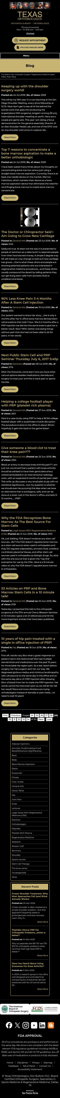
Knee (14, 804)
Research (16, 842)
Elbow (15, 768)
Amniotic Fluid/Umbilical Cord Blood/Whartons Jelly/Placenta (26, 749)
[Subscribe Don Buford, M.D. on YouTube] (34, 1025)
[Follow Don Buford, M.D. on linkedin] (42, 1025)
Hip (14, 647)
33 (23, 719)
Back (14, 755)
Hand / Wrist (18, 790)
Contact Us (45, 1066)
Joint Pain (17, 799)
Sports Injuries (18, 859)
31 (14, 719)
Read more (10, 137)
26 (41, 715)
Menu (29, 56)
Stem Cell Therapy (20, 864)
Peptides (16, 828)
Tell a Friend (29, 1066)
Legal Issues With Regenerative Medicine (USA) (27, 814)
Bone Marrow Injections (23, 764)
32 (19, 719)
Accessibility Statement (30, 1069)
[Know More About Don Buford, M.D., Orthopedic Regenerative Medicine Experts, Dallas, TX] (30, 13)
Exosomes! (17, 773)
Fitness (15, 777)
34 (28, 719)
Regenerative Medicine (23, 837)
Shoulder (16, 855)
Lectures (16, 808)
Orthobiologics (19, 824)
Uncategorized (19, 872)
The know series (19, 868)
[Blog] (50, 1025)
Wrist (14, 877)
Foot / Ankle (17, 782)
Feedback (13, 1066)
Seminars (18, 364)
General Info (19, 241)
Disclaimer (22, 1062)
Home (10, 1062)
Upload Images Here (31, 47)
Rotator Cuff (18, 846)
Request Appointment (32, 40)
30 (10, 719)
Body (14, 760)
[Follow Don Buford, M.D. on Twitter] (17, 1025)
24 (32, 715)
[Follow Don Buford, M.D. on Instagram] (25, 1025)
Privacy (36, 1062)
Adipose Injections (20, 744)
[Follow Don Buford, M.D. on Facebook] (9, 1025)
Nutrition (16, 820)
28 (51, 715)
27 (46, 715)
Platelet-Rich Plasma (22, 833)
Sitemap (48, 1062)
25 (37, 715)
